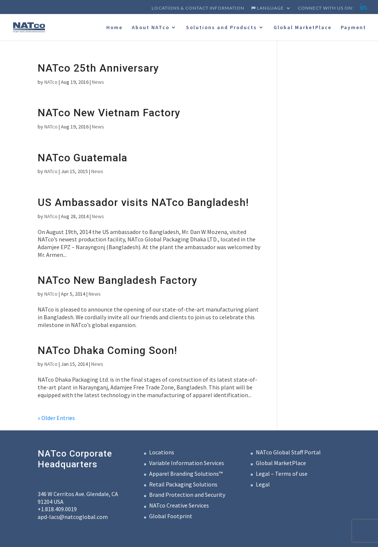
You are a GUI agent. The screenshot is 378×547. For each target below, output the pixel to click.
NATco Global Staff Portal (288, 452)
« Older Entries (56, 418)
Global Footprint (170, 516)
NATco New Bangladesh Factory (117, 280)
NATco (51, 82)
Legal (263, 484)
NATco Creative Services (179, 505)
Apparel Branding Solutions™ (186, 473)
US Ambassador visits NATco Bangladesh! (143, 202)
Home (114, 28)
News (98, 82)
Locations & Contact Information (198, 8)
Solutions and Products (221, 28)
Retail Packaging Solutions (183, 484)
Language (267, 8)
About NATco (150, 28)
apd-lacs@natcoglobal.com (73, 516)
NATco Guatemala (82, 158)
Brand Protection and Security (187, 494)
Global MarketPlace (302, 28)
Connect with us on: (326, 8)
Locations (161, 452)
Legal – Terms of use (281, 473)
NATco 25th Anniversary (98, 68)
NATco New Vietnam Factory (109, 113)
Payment (353, 28)
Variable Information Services (186, 463)
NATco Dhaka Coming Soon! (107, 350)
